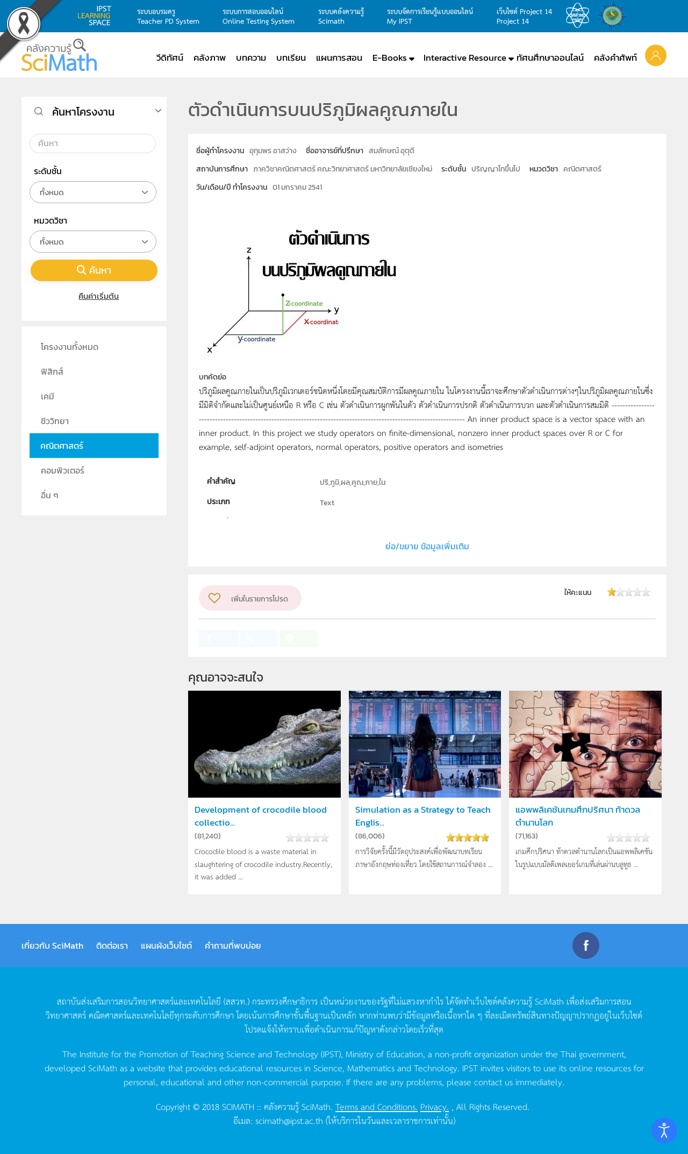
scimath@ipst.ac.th (289, 1120)
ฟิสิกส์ (52, 371)
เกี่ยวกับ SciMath (52, 945)
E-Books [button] (389, 57)
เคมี (47, 396)
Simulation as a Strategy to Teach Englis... (423, 816)
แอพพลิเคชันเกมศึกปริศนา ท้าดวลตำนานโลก (577, 816)
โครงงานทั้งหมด (69, 346)
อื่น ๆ (50, 495)
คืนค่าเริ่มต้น (94, 296)
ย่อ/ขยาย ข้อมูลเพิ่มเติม (427, 546)
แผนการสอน (339, 57)
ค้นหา (94, 270)
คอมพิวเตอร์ (62, 470)
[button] (655, 55)
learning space (97, 15)
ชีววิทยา (55, 420)
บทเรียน (291, 57)
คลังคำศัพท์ (615, 57)
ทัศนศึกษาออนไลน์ (550, 57)
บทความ (251, 57)
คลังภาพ (210, 57)
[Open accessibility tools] (664, 1130)
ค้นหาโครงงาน (83, 112)
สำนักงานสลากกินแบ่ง (615, 15)
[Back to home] (59, 55)
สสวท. (580, 15)
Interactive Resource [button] (465, 57)
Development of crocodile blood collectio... (261, 816)
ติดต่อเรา (112, 945)
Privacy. (434, 1106)
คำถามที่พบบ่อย (233, 945)
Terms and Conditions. (376, 1106)
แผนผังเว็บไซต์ (166, 945)
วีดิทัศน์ (169, 57)
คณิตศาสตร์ (61, 445)
